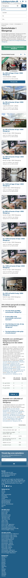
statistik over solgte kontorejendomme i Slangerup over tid (12, 373)
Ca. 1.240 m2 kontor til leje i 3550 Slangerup (14, 239)
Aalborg (3, 560)
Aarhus (3, 558)
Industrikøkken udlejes (9, 76)
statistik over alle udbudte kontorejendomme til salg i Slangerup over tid (14, 368)
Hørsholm (3, 573)
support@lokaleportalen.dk (8, 475)
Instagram (4, 486)
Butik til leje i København (7, 525)
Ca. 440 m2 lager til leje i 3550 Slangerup (13, 73)
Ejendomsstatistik (5, 502)
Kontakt (3, 491)
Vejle (2, 567)
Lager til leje (4, 520)
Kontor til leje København (7, 539)
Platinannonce (14, 70)
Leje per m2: (6, 78)
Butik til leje (4, 513)
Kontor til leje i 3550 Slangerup (12, 133)
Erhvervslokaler (4, 24)
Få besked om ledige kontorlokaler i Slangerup (14, 47)
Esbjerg (3, 562)
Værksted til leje (5, 517)
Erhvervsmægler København (8, 552)
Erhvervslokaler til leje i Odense (9, 536)
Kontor (11, 24)
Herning (3, 571)
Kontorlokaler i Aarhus (6, 540)
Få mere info (14, 82)
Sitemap (3, 505)
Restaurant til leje (5, 516)
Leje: (4, 108)
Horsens (3, 575)
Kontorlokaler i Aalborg (7, 543)
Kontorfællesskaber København (9, 551)
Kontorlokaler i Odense (7, 542)
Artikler (3, 498)
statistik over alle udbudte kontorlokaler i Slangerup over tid (13, 362)
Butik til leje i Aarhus (6, 546)
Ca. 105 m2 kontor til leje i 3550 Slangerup (13, 103)
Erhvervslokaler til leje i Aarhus (9, 535)
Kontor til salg (4, 523)
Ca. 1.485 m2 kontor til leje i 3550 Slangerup (14, 266)
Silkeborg (3, 566)
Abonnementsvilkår (6, 494)
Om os (3, 490)
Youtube (6, 486)
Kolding (3, 565)
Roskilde (3, 569)
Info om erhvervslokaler (7, 504)
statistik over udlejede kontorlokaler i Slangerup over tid (12, 366)
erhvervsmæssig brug (18, 3)
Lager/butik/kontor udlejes (10, 106)
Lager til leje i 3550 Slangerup (11, 187)
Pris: (4, 299)
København (4, 556)
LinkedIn (11, 486)
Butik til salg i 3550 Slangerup (11, 297)
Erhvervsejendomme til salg (8, 527)
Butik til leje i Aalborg (6, 547)
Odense (3, 559)
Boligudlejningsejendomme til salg (9, 528)
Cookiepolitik (4, 497)
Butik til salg (4, 512)
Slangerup (3, 25)
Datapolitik (4, 495)
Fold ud (13, 394)
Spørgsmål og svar (6, 500)
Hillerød (3, 570)
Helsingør (3, 574)
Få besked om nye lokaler (20, 1)
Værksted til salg (5, 519)
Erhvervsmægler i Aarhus (7, 529)
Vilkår (2, 493)
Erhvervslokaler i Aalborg (7, 537)
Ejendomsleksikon (5, 501)
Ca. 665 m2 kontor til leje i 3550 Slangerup (13, 212)
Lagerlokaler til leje (6, 548)
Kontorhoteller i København (8, 550)
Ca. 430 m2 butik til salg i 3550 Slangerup (13, 294)
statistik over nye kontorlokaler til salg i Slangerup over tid (14, 370)
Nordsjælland (18, 24)
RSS (2, 506)
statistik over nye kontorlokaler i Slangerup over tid (11, 363)
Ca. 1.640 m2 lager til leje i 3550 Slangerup (13, 184)
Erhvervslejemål (5, 510)
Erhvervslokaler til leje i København (10, 533)
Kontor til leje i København (7, 524)
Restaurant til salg (6, 514)
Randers (3, 563)
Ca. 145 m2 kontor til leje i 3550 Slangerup (13, 130)
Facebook (2, 486)
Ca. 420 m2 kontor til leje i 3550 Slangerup (13, 157)
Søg (24, 5)
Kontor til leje (4, 521)
